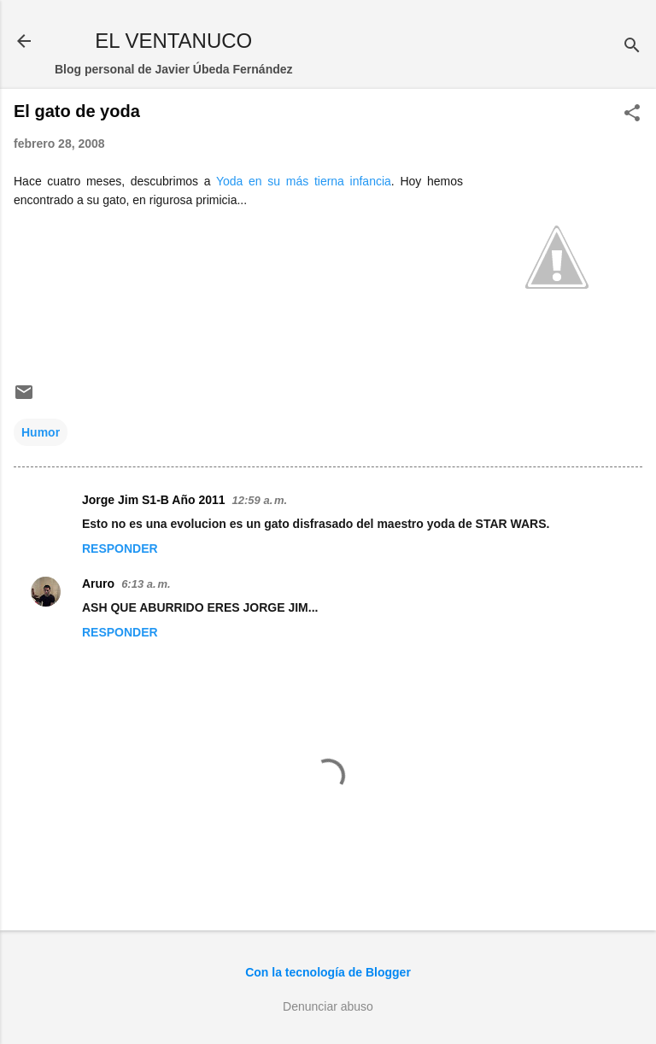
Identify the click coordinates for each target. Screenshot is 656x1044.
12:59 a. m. (260, 500)
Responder (120, 548)
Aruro (98, 583)
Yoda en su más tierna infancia (303, 181)
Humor (40, 432)
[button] (632, 114)
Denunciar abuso (328, 1006)
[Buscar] (632, 47)
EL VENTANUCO (173, 40)
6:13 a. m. (145, 584)
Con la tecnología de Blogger (328, 972)
